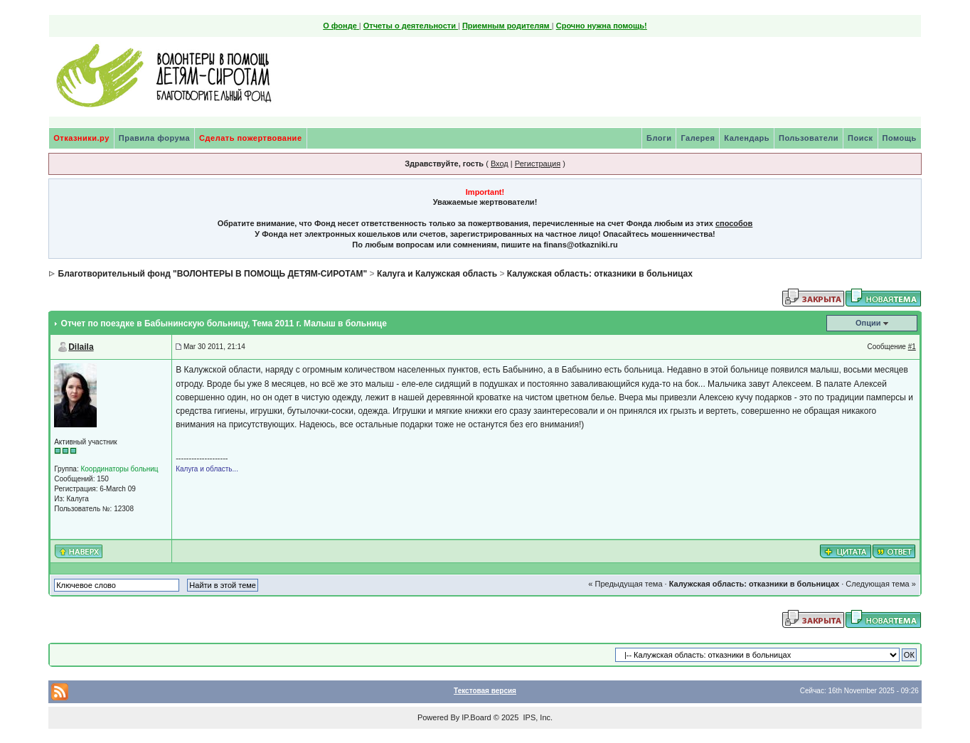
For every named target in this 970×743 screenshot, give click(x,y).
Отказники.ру (81, 138)
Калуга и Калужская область (437, 274)
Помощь (900, 138)
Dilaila (80, 347)
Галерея (698, 138)
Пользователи (808, 138)
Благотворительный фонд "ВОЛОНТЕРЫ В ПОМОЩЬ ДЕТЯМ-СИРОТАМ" (213, 274)
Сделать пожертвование (250, 138)
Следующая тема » (880, 583)
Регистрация (537, 163)
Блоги (658, 138)
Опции (868, 323)
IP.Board (476, 717)
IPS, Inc (536, 717)
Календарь (746, 138)
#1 (912, 347)
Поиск (860, 138)
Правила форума (154, 138)
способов (733, 223)
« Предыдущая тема (625, 583)
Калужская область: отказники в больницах (600, 274)
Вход (499, 163)
